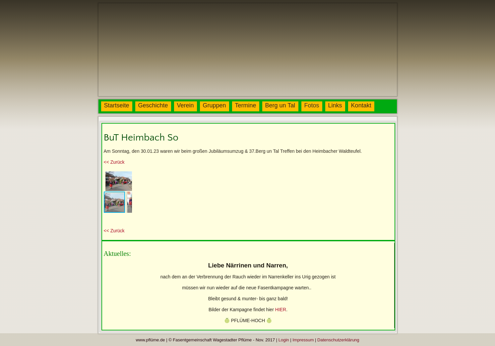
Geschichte (153, 105)
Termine (245, 105)
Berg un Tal (280, 105)
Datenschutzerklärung (338, 339)
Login (283, 339)
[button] (126, 175)
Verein (185, 105)
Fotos (311, 105)
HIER (280, 309)
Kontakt (361, 105)
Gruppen (214, 105)
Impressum (303, 339)
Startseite (116, 105)
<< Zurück (114, 162)
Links (335, 105)
